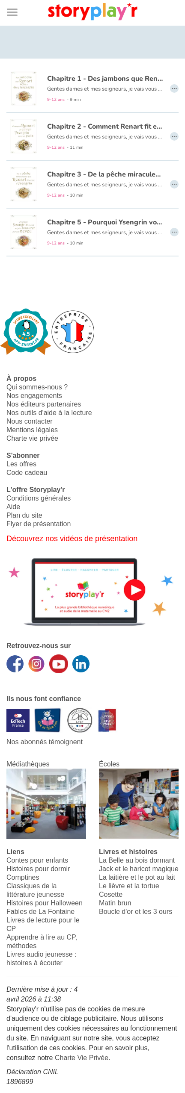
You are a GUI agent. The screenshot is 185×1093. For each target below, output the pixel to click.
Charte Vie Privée (81, 1057)
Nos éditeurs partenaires (43, 404)
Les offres (21, 464)
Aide (13, 506)
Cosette (110, 894)
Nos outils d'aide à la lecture (49, 412)
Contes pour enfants (37, 860)
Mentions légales (32, 429)
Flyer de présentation (38, 523)
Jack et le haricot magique (139, 868)
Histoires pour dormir (38, 868)
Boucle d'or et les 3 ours (135, 911)
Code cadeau (26, 472)
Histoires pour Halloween (44, 903)
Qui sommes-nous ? (37, 387)
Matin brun (115, 903)
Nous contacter (29, 421)
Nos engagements (34, 395)
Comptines (22, 877)
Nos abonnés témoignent (44, 741)
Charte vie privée (32, 438)
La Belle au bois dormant (137, 860)
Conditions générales (38, 498)
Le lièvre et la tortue (129, 886)
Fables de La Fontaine (40, 911)
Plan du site (24, 515)
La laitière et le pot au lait (137, 877)
